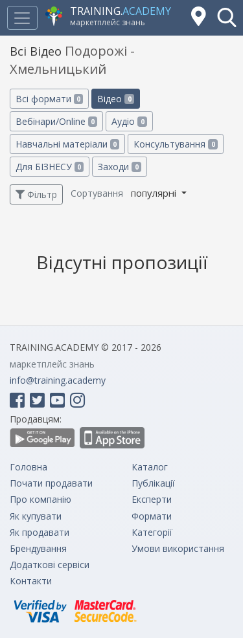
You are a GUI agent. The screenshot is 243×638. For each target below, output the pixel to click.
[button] (227, 17)
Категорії (152, 532)
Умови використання (178, 548)
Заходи (119, 166)
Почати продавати (51, 483)
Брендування (38, 548)
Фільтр (36, 194)
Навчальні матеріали (67, 144)
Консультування (175, 144)
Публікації (153, 483)
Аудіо (128, 121)
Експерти (152, 499)
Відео (115, 99)
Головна (28, 467)
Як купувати (36, 516)
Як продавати (39, 532)
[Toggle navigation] (22, 18)
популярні (155, 192)
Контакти (31, 581)
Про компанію (40, 499)
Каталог (150, 467)
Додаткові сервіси (49, 564)
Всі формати (49, 99)
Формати (152, 516)
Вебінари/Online (56, 121)
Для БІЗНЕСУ (50, 166)
